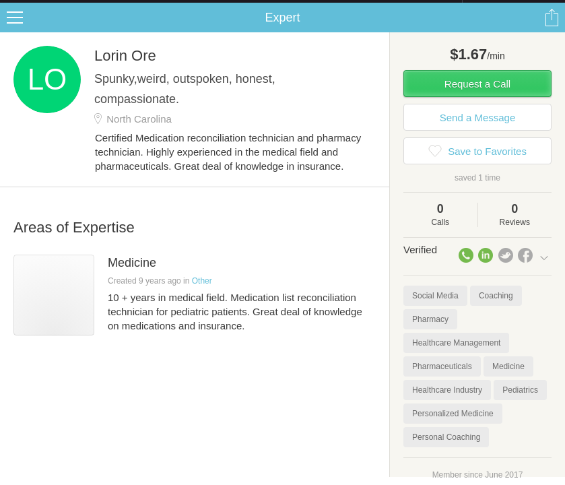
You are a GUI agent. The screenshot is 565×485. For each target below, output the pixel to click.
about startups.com (510, 8)
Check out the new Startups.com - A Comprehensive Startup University (316, 8)
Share (551, 31)
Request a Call (477, 97)
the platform (73, 7)
